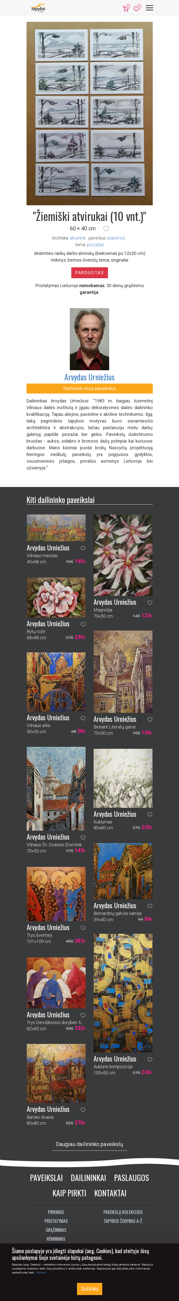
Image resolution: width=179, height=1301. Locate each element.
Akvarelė (78, 238)
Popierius (116, 238)
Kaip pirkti (69, 1193)
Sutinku (89, 1289)
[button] (106, 229)
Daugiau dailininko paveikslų (89, 1144)
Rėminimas (56, 1239)
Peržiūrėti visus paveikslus (89, 388)
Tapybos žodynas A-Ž (123, 1221)
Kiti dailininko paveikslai (60, 499)
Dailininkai (88, 1177)
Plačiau (41, 1272)
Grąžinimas (56, 1230)
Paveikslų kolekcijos (123, 1212)
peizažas (95, 244)
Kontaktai (110, 1193)
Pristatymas (56, 1221)
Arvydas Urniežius (89, 377)
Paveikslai (46, 1177)
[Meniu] (149, 8)
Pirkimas (56, 1212)
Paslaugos (131, 1177)
